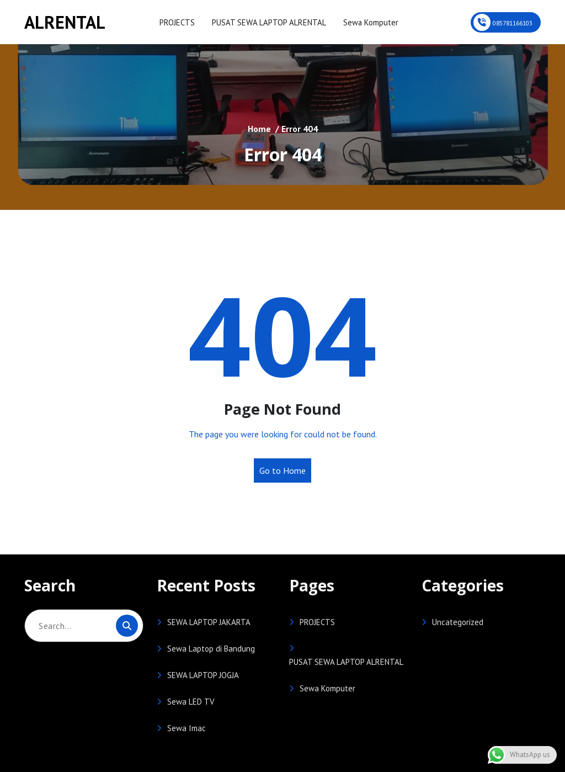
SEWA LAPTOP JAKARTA (208, 622)
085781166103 (512, 23)
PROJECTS (176, 22)
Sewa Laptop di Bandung (211, 648)
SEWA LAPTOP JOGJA (203, 675)
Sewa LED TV (191, 701)
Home (259, 128)
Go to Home (282, 470)
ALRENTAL (64, 22)
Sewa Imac (186, 728)
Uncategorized (457, 622)
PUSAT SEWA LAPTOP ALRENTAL (267, 22)
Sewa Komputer (367, 22)
